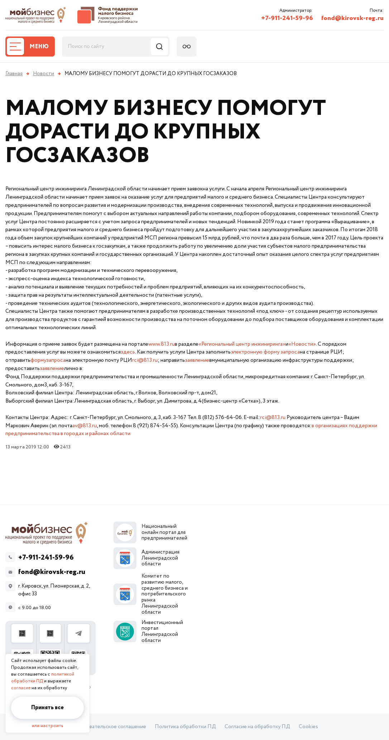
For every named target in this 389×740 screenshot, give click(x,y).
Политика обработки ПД (185, 727)
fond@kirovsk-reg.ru (352, 18)
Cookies (308, 727)
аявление (53, 368)
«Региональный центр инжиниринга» (241, 344)
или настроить (47, 725)
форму (38, 360)
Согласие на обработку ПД (257, 727)
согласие (20, 688)
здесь (128, 352)
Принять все (47, 708)
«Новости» (302, 344)
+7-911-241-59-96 (287, 18)
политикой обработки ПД (42, 678)
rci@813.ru (145, 360)
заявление (197, 360)
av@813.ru (84, 426)
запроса (56, 360)
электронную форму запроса (265, 352)
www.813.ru (161, 344)
